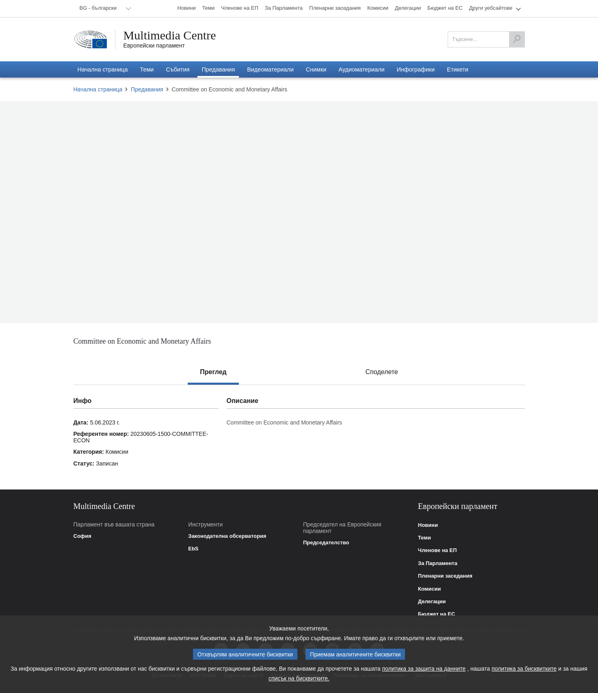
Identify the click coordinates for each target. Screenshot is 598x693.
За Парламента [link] (437, 563)
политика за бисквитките (524, 668)
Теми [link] (424, 538)
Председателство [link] (326, 543)
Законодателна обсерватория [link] (227, 536)
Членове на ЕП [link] (437, 550)
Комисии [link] (429, 589)
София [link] (82, 536)
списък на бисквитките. (299, 678)
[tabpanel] (299, 437)
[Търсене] (516, 39)
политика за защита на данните (424, 668)
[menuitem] (104, 8)
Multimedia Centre (170, 35)
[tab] (213, 372)
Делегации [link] (432, 601)
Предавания (147, 89)
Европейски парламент (154, 45)
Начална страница (98, 89)
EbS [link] (193, 549)
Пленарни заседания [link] (445, 576)
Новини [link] (428, 525)
